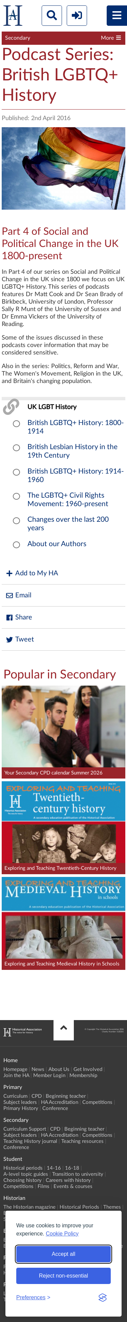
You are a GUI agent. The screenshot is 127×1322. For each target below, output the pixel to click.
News (37, 1069)
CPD (36, 1096)
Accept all (63, 1254)
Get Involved (87, 1069)
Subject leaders (20, 1102)
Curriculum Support (24, 1129)
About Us (58, 1069)
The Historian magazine (29, 1207)
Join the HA (16, 1075)
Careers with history (68, 1180)
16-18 (72, 1168)
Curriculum (15, 1096)
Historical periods (23, 1168)
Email (18, 595)
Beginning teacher (66, 1096)
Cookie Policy (62, 1234)
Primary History (20, 1108)
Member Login (49, 1075)
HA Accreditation (59, 1102)
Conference (55, 1108)
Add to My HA (31, 573)
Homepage (15, 1069)
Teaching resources (82, 1141)
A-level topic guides (25, 1174)
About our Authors (56, 544)
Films (43, 1186)
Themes (112, 1207)
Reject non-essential (63, 1276)
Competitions (97, 1102)
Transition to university (77, 1174)
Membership (83, 1075)
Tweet (19, 639)
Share (18, 617)
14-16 (54, 1168)
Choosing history (22, 1180)
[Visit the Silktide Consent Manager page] (102, 1297)
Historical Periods (79, 1207)
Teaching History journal (30, 1141)
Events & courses (73, 1186)
